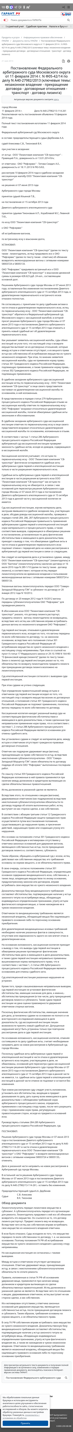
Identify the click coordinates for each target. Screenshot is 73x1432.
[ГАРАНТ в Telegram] (15, 7)
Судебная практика (36, 26)
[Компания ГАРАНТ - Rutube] (28, 7)
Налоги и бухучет (58, 26)
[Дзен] (7, 7)
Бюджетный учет (15, 26)
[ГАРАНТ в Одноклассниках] (24, 7)
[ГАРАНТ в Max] (11, 7)
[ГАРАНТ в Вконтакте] (3, 7)
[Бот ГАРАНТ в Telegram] (20, 7)
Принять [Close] (25, 1423)
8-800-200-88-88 (63, 1426)
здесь (56, 99)
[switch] (6, 20)
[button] (63, 7)
